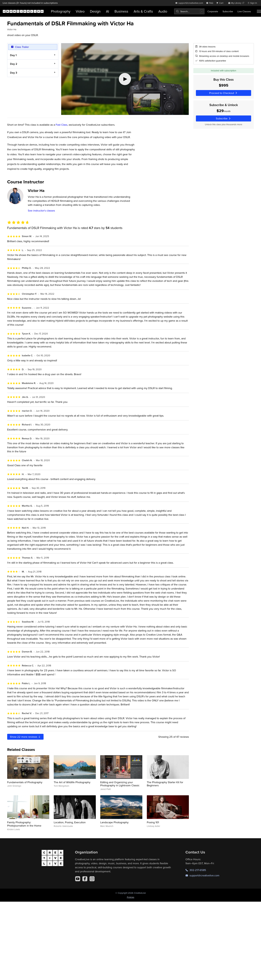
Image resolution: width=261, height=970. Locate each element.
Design (95, 11)
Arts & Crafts (143, 11)
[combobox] (189, 11)
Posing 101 (153, 822)
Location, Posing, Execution (70, 822)
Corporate (212, 11)
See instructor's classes (41, 210)
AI (107, 11)
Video (80, 11)
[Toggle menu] (259, 11)
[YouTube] (77, 878)
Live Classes (244, 11)
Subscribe (228, 11)
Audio (162, 11)
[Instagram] (92, 878)
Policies (130, 897)
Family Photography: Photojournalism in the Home (24, 823)
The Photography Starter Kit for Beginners (165, 783)
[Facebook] (85, 878)
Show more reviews (25, 737)
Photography (60, 11)
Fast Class (61, 125)
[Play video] (125, 79)
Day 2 (13, 64)
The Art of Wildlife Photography (72, 782)
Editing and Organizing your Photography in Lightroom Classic (119, 783)
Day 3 (13, 72)
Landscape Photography (114, 822)
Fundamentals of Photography (24, 782)
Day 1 (13, 55)
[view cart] (220, 3)
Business (121, 11)
